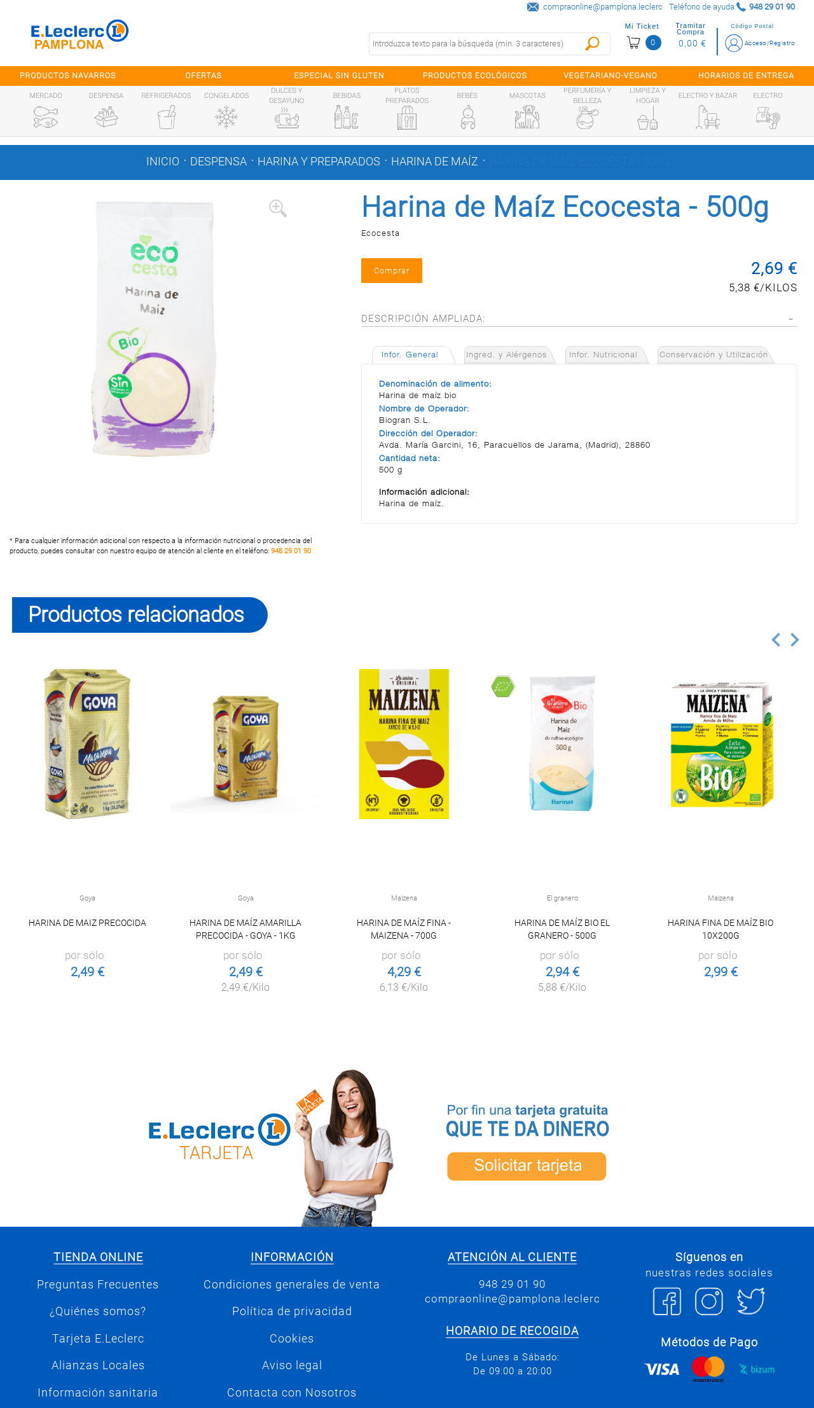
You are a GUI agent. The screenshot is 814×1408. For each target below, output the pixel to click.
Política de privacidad (292, 1311)
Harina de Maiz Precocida (87, 923)
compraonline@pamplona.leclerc (603, 6)
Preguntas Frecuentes (98, 1284)
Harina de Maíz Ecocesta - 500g (579, 162)
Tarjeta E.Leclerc (98, 1338)
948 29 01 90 (291, 551)
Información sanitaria (98, 1392)
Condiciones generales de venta (292, 1284)
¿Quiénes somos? (98, 1311)
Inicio (162, 162)
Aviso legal (292, 1365)
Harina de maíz (434, 162)
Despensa (218, 162)
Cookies (292, 1338)
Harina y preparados (319, 162)
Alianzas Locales (98, 1365)
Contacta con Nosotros (292, 1392)
